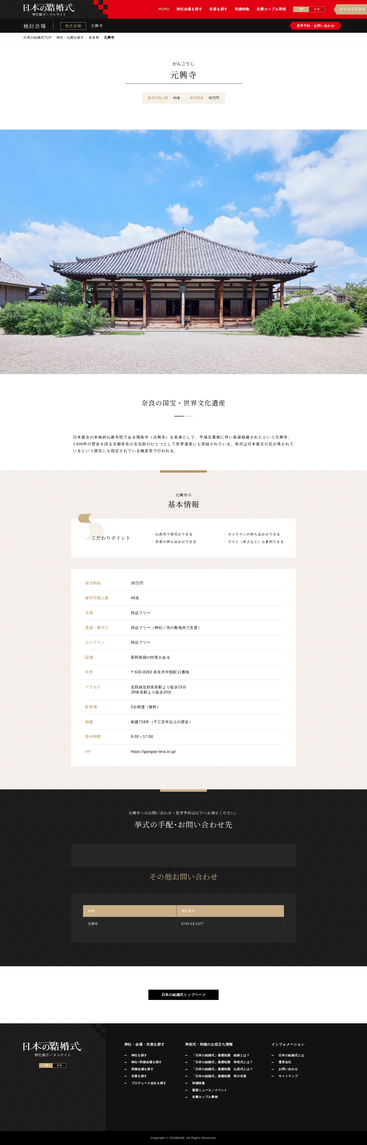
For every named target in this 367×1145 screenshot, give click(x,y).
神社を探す (139, 1055)
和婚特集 (198, 1083)
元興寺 (97, 26)
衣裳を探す (139, 1076)
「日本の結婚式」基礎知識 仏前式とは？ (222, 1069)
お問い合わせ (288, 1069)
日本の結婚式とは (291, 1055)
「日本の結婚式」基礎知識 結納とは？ (221, 1055)
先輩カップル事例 (205, 1097)
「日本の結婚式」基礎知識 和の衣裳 (219, 1076)
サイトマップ (288, 1076)
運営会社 (285, 1062)
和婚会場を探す (142, 1069)
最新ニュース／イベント (209, 1090)
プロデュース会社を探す (148, 1083)
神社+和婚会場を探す (146, 1062)
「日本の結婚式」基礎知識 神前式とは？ (222, 1062)
